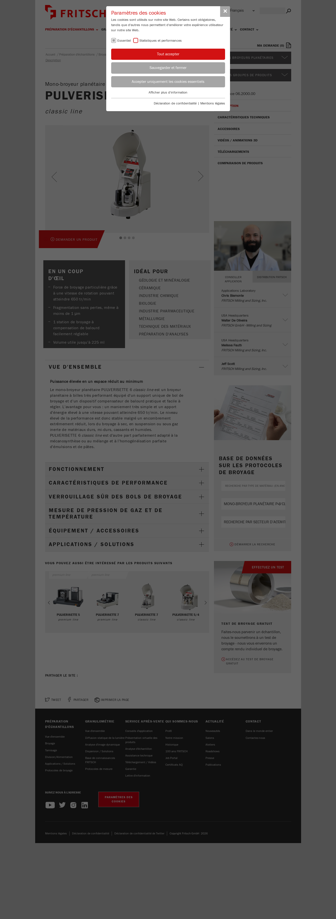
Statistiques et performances (160, 41)
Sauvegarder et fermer (168, 68)
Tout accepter (168, 54)
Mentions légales (212, 103)
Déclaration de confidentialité (175, 103)
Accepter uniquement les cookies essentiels (168, 81)
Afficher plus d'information (168, 93)
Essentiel (124, 41)
